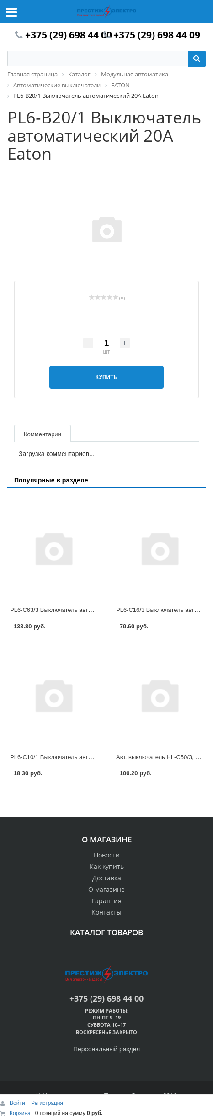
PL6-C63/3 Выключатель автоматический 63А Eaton (81, 609)
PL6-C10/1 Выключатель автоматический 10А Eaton (81, 757)
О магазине (106, 889)
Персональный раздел (106, 1049)
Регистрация (47, 1103)
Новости (107, 855)
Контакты (106, 912)
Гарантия (107, 900)
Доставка (106, 877)
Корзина (20, 1113)
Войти (18, 1103)
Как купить (107, 866)
